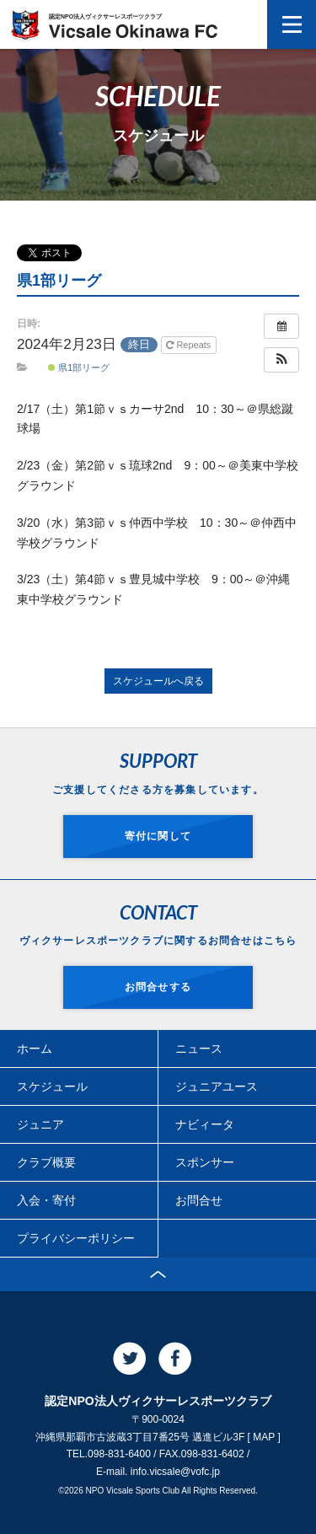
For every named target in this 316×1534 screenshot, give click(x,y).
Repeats (189, 345)
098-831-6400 (119, 1454)
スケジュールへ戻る (158, 681)
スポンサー (204, 1162)
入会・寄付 (46, 1200)
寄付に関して (158, 836)
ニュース (198, 1048)
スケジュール (52, 1086)
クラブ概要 (46, 1162)
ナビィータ (204, 1124)
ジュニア (40, 1124)
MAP (264, 1437)
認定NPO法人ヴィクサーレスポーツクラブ (133, 25)
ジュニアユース (216, 1086)
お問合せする (158, 987)
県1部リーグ (79, 367)
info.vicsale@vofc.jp (175, 1472)
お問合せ (198, 1200)
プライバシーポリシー (76, 1238)
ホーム (34, 1048)
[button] (281, 360)
